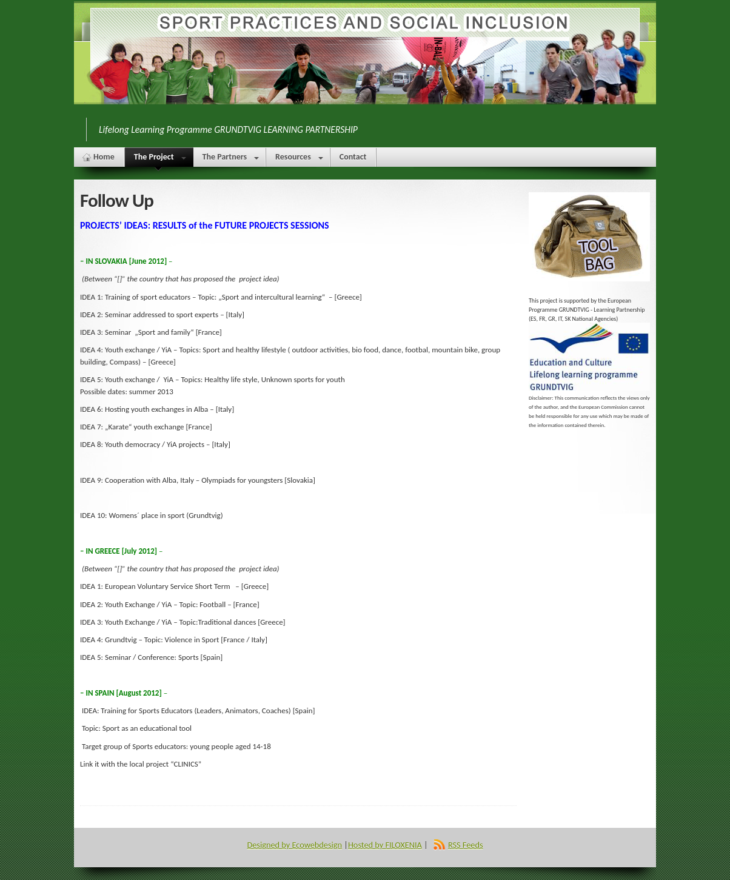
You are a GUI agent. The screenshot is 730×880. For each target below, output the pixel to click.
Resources (299, 159)
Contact (353, 157)
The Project (158, 159)
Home (104, 157)
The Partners (231, 159)
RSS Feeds (465, 844)
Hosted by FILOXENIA (385, 844)
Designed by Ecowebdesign (294, 844)
